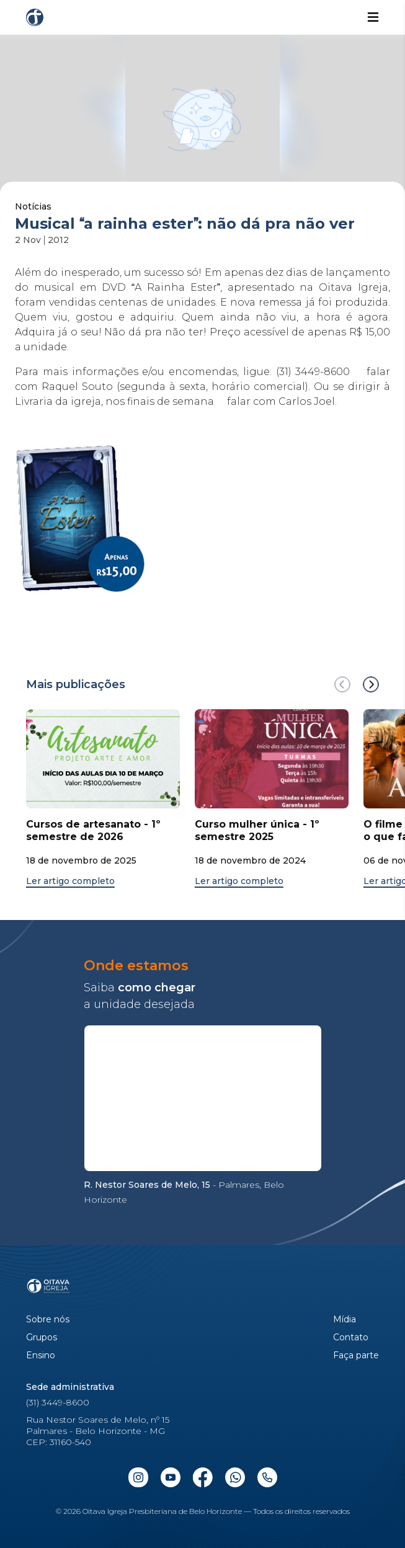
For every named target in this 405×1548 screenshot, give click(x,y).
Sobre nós (47, 1319)
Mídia (344, 1319)
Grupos (41, 1337)
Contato (350, 1337)
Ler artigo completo (70, 881)
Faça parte (356, 1355)
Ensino (40, 1355)
